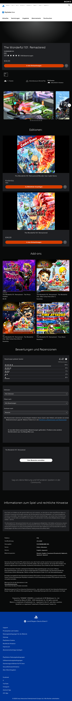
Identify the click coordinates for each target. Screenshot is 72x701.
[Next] (69, 103)
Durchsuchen (48, 16)
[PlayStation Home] (3, 5)
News (35, 5)
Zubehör (29, 5)
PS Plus (22, 5)
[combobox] (36, 392)
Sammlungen (15, 16)
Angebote (25, 16)
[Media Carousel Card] (29, 103)
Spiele (7, 5)
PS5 (12, 5)
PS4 (17, 5)
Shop (40, 5)
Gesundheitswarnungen (11, 582)
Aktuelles (5, 16)
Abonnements (36, 16)
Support (46, 5)
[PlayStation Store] (9, 10)
